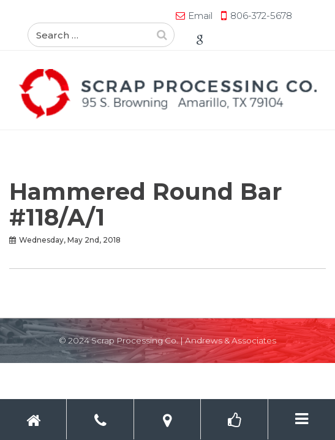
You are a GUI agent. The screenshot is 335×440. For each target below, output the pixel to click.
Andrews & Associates (230, 340)
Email (73, 15)
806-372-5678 (134, 15)
